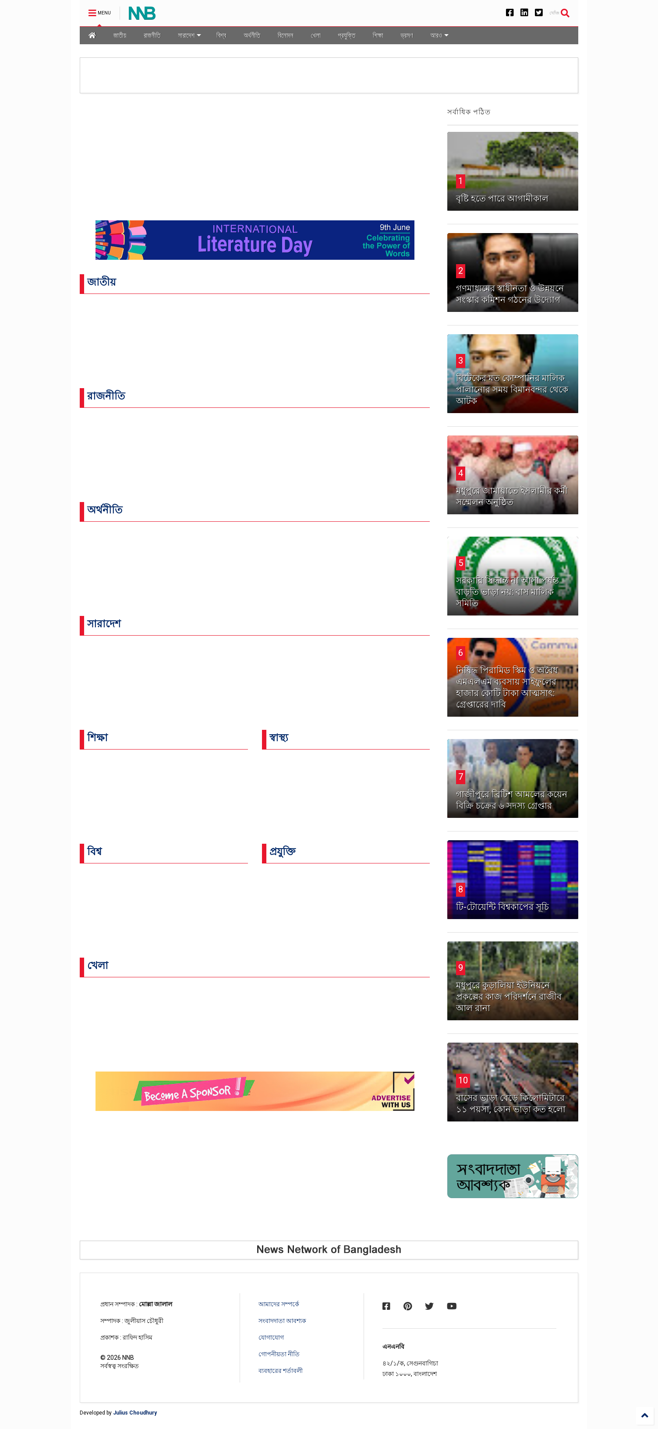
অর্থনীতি (252, 35)
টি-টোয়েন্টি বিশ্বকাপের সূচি (502, 907)
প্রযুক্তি (346, 35)
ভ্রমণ (407, 35)
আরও (440, 35)
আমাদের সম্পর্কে (278, 1304)
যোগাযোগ (271, 1337)
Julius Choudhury (135, 1413)
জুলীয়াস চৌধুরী (143, 1320)
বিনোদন (286, 35)
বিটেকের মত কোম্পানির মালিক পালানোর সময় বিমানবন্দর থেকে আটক (512, 389)
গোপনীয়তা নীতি (279, 1354)
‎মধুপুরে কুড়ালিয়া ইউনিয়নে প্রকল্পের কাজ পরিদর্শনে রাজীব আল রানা (509, 996)
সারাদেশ (189, 35)
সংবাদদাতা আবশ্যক (282, 1320)
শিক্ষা (378, 35)
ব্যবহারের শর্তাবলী (280, 1370)
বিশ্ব (221, 35)
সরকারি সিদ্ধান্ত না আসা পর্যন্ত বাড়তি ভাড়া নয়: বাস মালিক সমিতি (507, 591)
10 (463, 1080)
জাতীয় (119, 35)
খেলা (316, 35)
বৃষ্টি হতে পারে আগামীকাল (502, 198)
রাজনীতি (152, 35)
